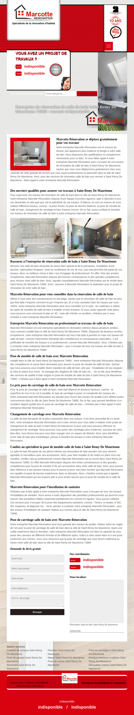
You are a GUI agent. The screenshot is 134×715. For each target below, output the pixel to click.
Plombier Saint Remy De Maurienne (61, 652)
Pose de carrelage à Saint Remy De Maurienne (106, 652)
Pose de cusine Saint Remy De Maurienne (65, 663)
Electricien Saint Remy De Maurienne (21, 667)
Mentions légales (30, 686)
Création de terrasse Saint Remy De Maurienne (24, 652)
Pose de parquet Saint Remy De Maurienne (24, 659)
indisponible (93, 560)
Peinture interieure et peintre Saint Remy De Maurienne (107, 659)
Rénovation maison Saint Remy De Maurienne (108, 667)
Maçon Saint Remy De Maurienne (66, 657)
